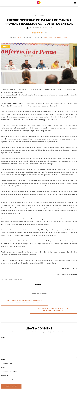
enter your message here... (39, 343)
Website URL (4, 370)
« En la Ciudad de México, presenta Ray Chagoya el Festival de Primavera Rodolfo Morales (19, 303)
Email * (3, 362)
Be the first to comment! (61, 37)
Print (45, 37)
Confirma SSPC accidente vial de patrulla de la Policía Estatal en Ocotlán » (58, 303)
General (19, 37)
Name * (3, 354)
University (39, 3)
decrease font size (40, 37)
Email (51, 37)
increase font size (41, 37)
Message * (4, 332)
